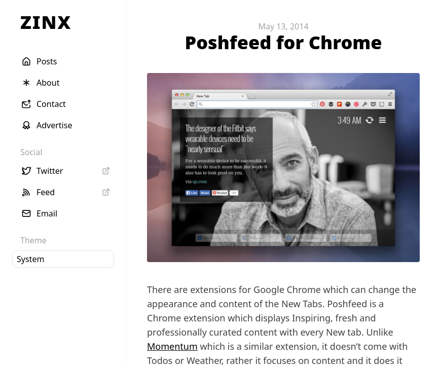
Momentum (172, 346)
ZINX (45, 22)
